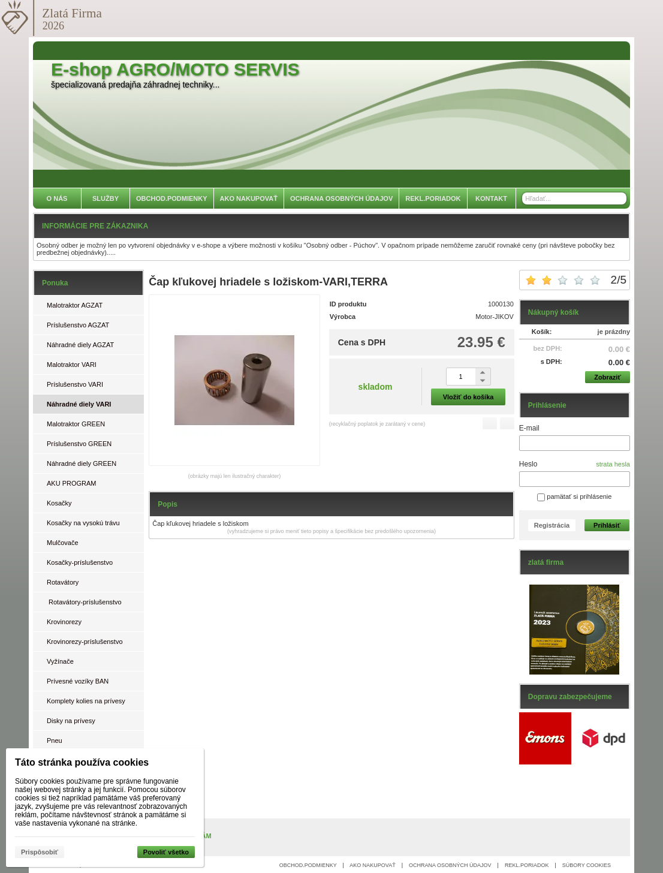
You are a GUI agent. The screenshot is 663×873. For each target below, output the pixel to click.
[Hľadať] (618, 198)
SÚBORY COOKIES (586, 865)
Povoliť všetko (166, 852)
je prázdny (614, 331)
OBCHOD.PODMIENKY (308, 865)
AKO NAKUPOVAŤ (372, 865)
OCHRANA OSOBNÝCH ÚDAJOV (450, 865)
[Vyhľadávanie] (574, 198)
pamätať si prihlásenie (574, 496)
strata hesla (613, 464)
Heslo (528, 464)
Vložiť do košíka (468, 397)
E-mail (529, 428)
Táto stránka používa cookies (82, 762)
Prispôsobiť (39, 852)
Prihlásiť (606, 525)
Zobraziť (607, 377)
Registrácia (551, 525)
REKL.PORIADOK (527, 865)
